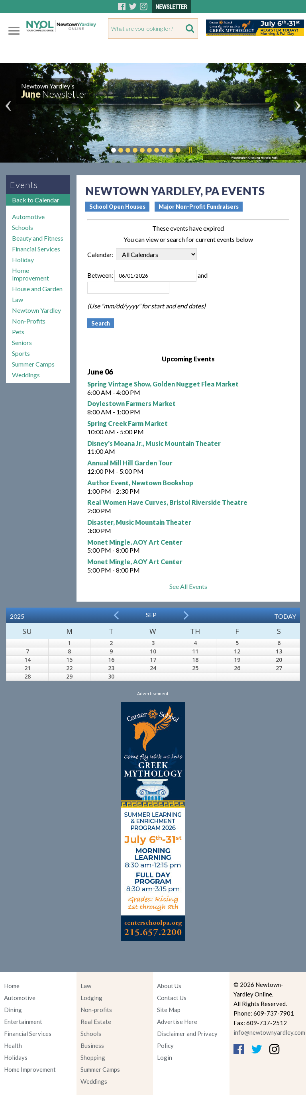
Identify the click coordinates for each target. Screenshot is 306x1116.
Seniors (22, 342)
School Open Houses (117, 206)
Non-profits (96, 1009)
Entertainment (23, 1021)
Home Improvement (30, 274)
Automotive (28, 216)
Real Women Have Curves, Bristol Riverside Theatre (167, 502)
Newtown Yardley (36, 310)
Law (17, 299)
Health (13, 1045)
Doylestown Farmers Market (131, 403)
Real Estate (95, 1021)
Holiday (23, 259)
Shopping (92, 1057)
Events (24, 184)
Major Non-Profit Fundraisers (199, 206)
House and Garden (37, 288)
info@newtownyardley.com (269, 1032)
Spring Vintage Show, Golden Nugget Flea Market (163, 384)
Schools (22, 227)
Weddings (26, 375)
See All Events (188, 586)
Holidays (15, 1057)
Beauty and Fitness (37, 238)
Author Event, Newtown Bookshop (140, 482)
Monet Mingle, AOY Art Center (134, 542)
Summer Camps (33, 364)
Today (285, 616)
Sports (21, 353)
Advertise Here (177, 1021)
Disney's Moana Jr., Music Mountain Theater (154, 443)
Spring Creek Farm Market (127, 423)
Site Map (168, 1009)
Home (12, 985)
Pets (18, 331)
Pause (190, 150)
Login (164, 1057)
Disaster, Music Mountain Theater (139, 522)
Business (92, 1045)
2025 (17, 616)
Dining (13, 1009)
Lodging (91, 997)
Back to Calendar (35, 200)
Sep (151, 614)
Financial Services (36, 249)
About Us (169, 985)
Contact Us (171, 997)
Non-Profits (28, 321)
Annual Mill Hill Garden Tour (130, 463)
